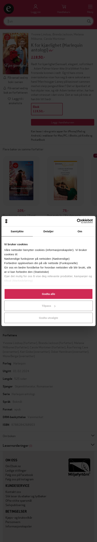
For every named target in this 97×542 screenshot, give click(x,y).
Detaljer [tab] (48, 231)
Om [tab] (79, 231)
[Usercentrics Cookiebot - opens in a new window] (77, 221)
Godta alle (48, 293)
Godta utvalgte (48, 317)
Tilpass (48, 305)
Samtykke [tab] (17, 231)
